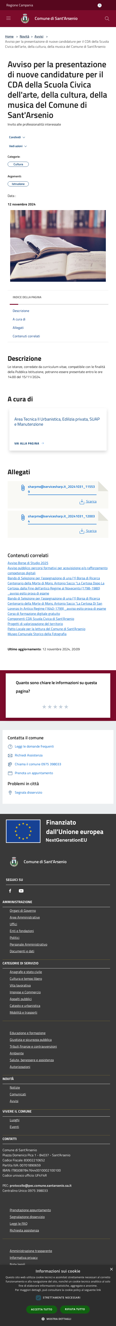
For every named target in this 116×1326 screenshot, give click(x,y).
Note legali (17, 1264)
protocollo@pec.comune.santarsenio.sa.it (41, 1185)
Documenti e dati (22, 951)
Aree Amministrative (25, 917)
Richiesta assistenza (24, 1230)
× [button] (111, 1269)
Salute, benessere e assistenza (32, 1059)
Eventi (14, 1126)
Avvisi (39, 36)
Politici (14, 937)
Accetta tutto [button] (41, 1309)
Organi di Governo (23, 910)
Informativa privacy (24, 1257)
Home (9, 36)
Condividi (17, 137)
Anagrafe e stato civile (26, 971)
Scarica (88, 501)
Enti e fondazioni (22, 930)
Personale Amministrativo (28, 944)
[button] (58, 1319)
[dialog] (58, 1295)
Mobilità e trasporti (23, 1012)
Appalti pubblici (21, 998)
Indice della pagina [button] (27, 297)
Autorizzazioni (20, 1066)
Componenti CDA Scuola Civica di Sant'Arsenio (41, 618)
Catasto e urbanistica (25, 1005)
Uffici (13, 924)
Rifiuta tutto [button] (75, 1309)
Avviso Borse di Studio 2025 (28, 562)
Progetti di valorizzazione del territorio (35, 623)
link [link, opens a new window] (99, 1290)
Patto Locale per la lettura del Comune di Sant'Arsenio (46, 628)
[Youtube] (21, 891)
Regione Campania (19, 5)
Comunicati (18, 1094)
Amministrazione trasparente (31, 1250)
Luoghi (14, 1119)
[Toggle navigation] (8, 18)
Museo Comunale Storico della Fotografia (37, 633)
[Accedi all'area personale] (99, 5)
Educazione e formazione (28, 1032)
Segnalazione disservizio (27, 1216)
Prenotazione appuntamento (30, 1210)
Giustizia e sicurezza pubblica (31, 1039)
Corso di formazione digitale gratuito (34, 613)
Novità (24, 36)
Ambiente (17, 1053)
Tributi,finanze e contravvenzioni (33, 1046)
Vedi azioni (18, 146)
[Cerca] (107, 18)
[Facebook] (10, 891)
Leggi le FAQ (19, 1223)
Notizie (15, 1087)
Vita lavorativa (20, 985)
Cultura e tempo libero (26, 978)
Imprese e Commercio (25, 992)
